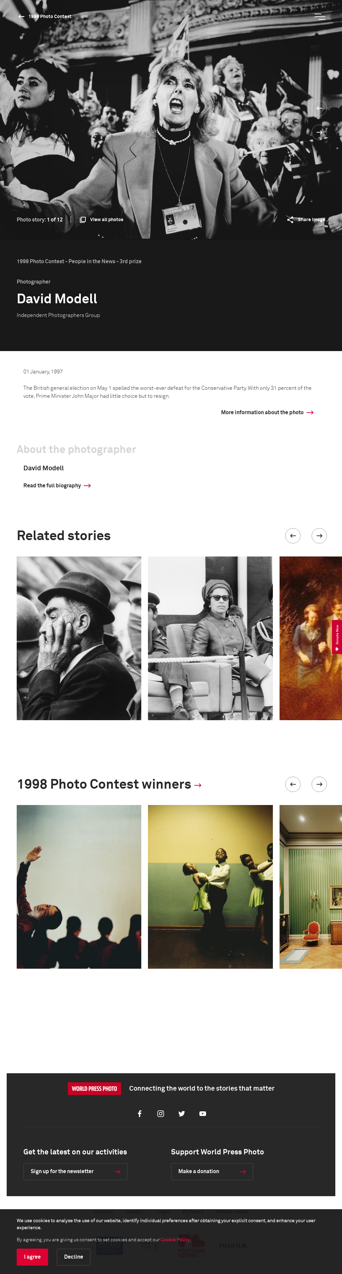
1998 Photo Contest (49, 16)
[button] (293, 535)
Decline (73, 1257)
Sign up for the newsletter (62, 1171)
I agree (32, 1257)
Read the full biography (52, 485)
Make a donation (198, 1171)
